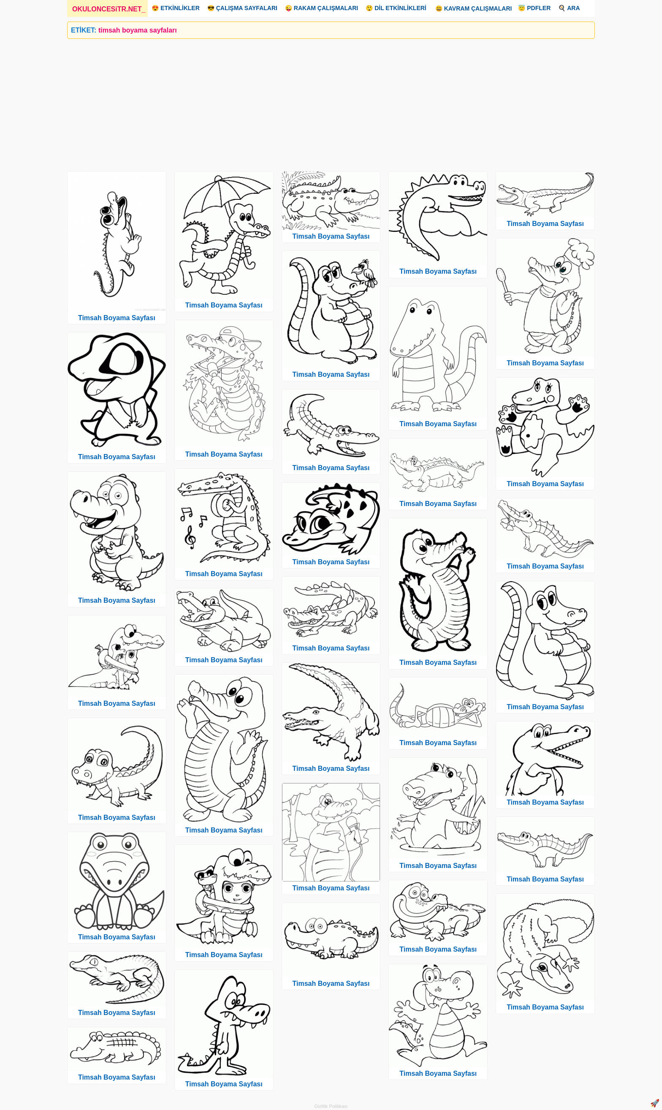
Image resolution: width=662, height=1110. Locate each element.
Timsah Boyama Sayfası (116, 317)
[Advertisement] (320, 102)
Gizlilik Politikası (331, 1106)
